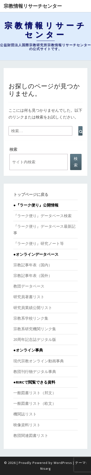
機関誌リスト (25, 414)
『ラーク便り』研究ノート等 (38, 243)
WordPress (63, 463)
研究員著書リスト (28, 296)
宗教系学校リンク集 (30, 318)
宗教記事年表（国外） (32, 275)
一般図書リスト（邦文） (34, 392)
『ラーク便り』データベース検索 (42, 215)
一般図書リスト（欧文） (34, 403)
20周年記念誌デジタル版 (34, 339)
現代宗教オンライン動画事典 (38, 360)
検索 (13, 149)
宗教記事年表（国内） (32, 264)
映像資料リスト (27, 424)
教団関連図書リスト (30, 435)
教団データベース (28, 286)
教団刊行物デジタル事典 (34, 371)
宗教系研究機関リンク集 (34, 328)
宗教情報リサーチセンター (33, 6)
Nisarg (45, 468)
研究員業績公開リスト (32, 307)
